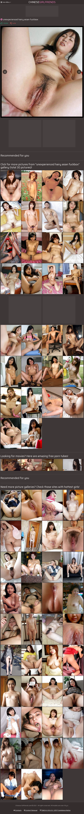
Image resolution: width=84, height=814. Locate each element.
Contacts (17, 810)
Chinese (42, 2)
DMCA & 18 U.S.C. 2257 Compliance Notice (55, 810)
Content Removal (30, 810)
